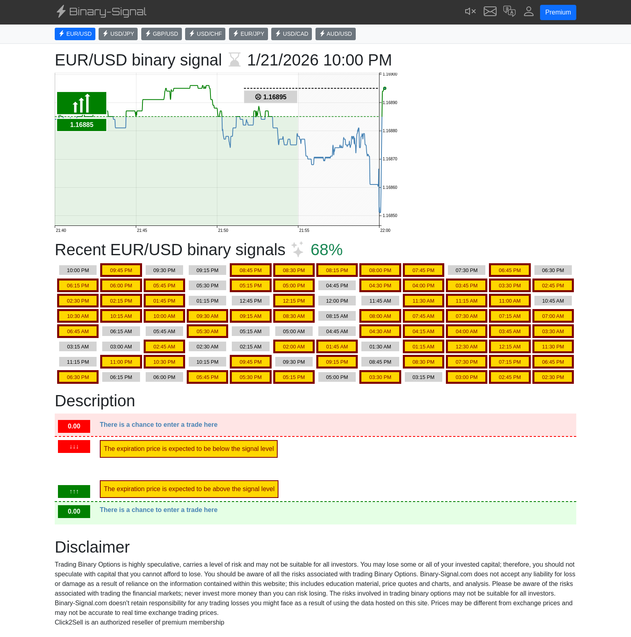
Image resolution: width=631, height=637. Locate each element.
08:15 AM (337, 316)
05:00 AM (294, 331)
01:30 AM (380, 347)
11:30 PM (553, 347)
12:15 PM (294, 301)
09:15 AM (251, 316)
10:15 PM (207, 362)
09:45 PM (121, 270)
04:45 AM (337, 331)
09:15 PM (207, 270)
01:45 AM (337, 347)
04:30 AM (380, 331)
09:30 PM (164, 270)
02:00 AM (294, 347)
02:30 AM (208, 347)
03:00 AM (121, 347)
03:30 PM (510, 286)
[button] (509, 12)
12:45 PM (251, 301)
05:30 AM (208, 331)
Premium (558, 12)
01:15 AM (423, 347)
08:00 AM (380, 316)
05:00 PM (294, 286)
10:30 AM (78, 316)
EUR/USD (75, 34)
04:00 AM (467, 331)
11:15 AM (467, 301)
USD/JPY (118, 34)
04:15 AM (423, 331)
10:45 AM (553, 301)
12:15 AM (510, 347)
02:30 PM (78, 301)
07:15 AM (510, 316)
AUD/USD (335, 34)
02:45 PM (553, 286)
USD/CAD (291, 34)
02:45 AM (164, 347)
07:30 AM (467, 316)
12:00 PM (337, 301)
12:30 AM (467, 347)
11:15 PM (78, 362)
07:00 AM (553, 316)
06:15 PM (78, 286)
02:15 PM (121, 301)
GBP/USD (161, 34)
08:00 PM (380, 270)
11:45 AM (380, 301)
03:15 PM (423, 377)
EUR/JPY (248, 34)
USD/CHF (205, 34)
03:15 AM (78, 347)
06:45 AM (78, 331)
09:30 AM (208, 316)
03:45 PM (467, 286)
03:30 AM (553, 331)
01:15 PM (207, 301)
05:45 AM (164, 331)
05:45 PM (164, 286)
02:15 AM (251, 347)
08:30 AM (294, 316)
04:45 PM (337, 286)
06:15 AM (121, 331)
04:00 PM (423, 286)
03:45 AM (510, 331)
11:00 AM (510, 301)
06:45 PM (510, 270)
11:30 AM (423, 301)
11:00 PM (121, 362)
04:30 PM (380, 286)
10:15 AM (121, 316)
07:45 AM (423, 316)
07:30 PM (467, 270)
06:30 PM (553, 270)
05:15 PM (251, 286)
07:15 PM (510, 362)
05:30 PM (207, 286)
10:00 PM (78, 270)
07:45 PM (423, 270)
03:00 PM (467, 377)
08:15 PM (337, 270)
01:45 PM (164, 301)
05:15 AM (251, 331)
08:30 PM (294, 270)
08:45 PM (251, 270)
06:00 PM (121, 286)
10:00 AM (164, 316)
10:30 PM (164, 362)
